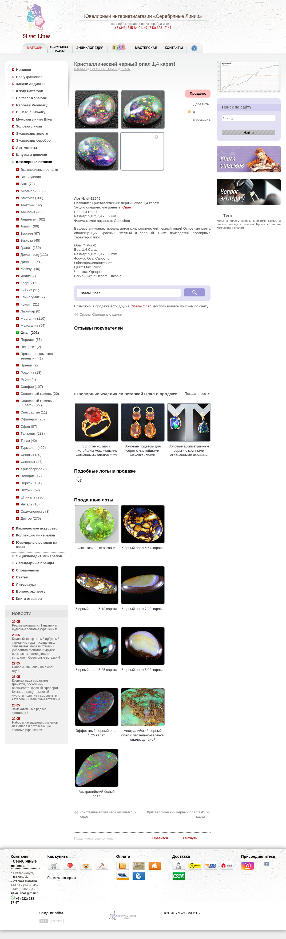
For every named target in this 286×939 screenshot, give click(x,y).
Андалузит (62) (33, 219)
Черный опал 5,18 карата (96, 606)
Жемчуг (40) (30, 269)
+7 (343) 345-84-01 (128, 28)
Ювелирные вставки (34, 162)
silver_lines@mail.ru (25, 893)
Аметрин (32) (31, 205)
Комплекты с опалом (230, 227)
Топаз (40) (29, 441)
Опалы (125, 69)
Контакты (174, 48)
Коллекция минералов (35, 535)
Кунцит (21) (30, 304)
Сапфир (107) (32, 387)
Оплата (123, 856)
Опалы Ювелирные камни (101, 314)
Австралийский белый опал (96, 791)
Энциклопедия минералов (39, 556)
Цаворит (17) (31, 476)
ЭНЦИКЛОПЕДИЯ (90, 48)
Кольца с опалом (241, 224)
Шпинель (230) (33, 497)
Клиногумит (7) (33, 297)
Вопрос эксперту (31, 591)
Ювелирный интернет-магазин (118, 16)
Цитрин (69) (30, 490)
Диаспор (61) (31, 262)
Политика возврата (61, 878)
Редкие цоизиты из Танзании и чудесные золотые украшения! (34, 627)
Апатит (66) (30, 226)
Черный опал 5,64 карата (143, 546)
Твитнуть (189, 838)
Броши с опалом (268, 224)
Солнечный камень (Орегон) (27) (36, 403)
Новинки (23, 70)
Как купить (57, 856)
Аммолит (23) (31, 212)
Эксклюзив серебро (33, 140)
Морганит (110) (33, 318)
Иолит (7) (28, 276)
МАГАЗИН (34, 48)
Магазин (80, 69)
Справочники (27, 570)
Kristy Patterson (29, 91)
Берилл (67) (30, 233)
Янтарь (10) (30, 504)
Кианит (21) (30, 290)
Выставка (59, 48)
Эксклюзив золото (32, 134)
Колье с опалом (228, 220)
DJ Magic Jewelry (30, 112)
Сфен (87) (29, 426)
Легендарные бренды (35, 563)
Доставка (181, 856)
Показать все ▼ (197, 394)
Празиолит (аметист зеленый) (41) (37, 356)
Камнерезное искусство (37, 528)
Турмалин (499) (33, 448)
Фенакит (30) (31, 455)
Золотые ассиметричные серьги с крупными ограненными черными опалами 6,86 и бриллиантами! (203, 455)
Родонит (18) (31, 372)
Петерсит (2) (31, 347)
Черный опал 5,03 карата (143, 667)
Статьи (22, 577)
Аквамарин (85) (33, 191)
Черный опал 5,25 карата (96, 667)
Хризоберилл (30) (35, 469)
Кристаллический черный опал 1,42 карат (176, 814)
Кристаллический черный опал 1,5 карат (108, 814)
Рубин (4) (28, 379)
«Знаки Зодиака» (31, 84)
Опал (126, 207)
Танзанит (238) (33, 433)
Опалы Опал (140, 306)
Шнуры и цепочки (31, 155)
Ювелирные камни (104, 69)
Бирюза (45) (30, 240)
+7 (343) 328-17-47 (157, 28)
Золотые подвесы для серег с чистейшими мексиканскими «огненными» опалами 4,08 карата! (157, 455)
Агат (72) (28, 184)
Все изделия (31, 177)
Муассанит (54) (33, 325)
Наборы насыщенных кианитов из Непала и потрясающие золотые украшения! (35, 726)
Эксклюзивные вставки (39, 170)
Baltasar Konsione (31, 98)
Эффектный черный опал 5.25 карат (96, 730)
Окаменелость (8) (35, 511)
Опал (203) (30, 333)
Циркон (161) (31, 483)
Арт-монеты (26, 148)
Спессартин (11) (34, 412)
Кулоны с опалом (253, 220)
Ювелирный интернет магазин (24, 879)
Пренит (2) (29, 365)
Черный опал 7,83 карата (143, 606)
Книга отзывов (29, 599)
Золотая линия (29, 126)
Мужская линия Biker (34, 119)
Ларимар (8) (30, 311)
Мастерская (146, 48)
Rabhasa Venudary (31, 105)
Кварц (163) (30, 283)
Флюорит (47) (31, 462)
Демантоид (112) (34, 255)
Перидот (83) (31, 340)
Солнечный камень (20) (40, 394)
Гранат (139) (31, 248)
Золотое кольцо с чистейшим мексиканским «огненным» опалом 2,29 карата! (111, 453)
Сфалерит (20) (33, 419)
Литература (26, 584)
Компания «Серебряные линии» (24, 861)
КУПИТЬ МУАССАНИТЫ (182, 913)
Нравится (160, 838)
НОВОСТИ (21, 614)
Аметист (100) (32, 198)
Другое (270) (31, 518)
